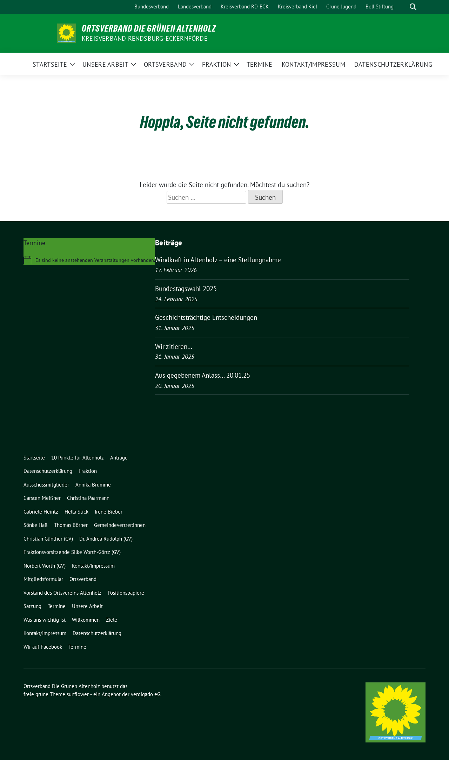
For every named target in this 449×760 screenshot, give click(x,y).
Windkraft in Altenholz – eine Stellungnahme (218, 260)
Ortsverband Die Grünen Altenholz (149, 28)
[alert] (89, 260)
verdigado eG (145, 694)
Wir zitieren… (173, 346)
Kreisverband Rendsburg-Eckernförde (145, 38)
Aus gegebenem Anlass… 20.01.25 (202, 375)
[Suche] (403, 7)
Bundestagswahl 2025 (186, 288)
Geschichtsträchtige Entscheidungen (206, 317)
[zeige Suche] (413, 7)
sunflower (78, 694)
